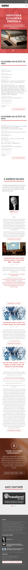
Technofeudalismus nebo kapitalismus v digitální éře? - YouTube (14, 260)
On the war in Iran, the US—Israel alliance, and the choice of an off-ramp (14, 365)
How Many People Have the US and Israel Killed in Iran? (15, 549)
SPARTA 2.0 (14, 212)
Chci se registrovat (19, 109)
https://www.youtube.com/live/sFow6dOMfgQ (14, 378)
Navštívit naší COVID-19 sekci (14, 473)
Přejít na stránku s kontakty (12, 562)
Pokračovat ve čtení (14, 239)
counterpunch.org (15, 341)
